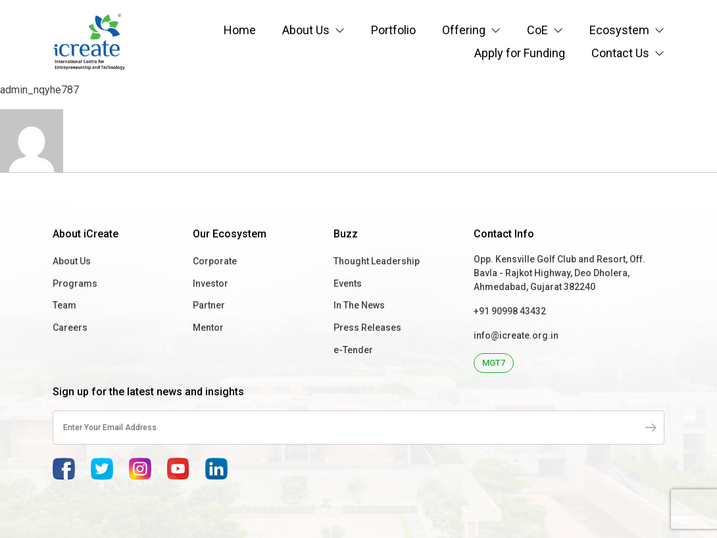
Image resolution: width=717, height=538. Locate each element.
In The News (359, 305)
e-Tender (353, 350)
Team (64, 305)
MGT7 (493, 363)
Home (240, 30)
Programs (75, 283)
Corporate (215, 261)
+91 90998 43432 (510, 311)
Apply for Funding (519, 53)
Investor (210, 283)
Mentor (208, 327)
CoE (537, 30)
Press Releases (367, 327)
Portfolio (393, 30)
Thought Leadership (377, 261)
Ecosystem (619, 30)
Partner (209, 305)
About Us (306, 30)
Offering (463, 30)
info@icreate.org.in (516, 335)
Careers (70, 327)
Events (348, 283)
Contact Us (620, 53)
